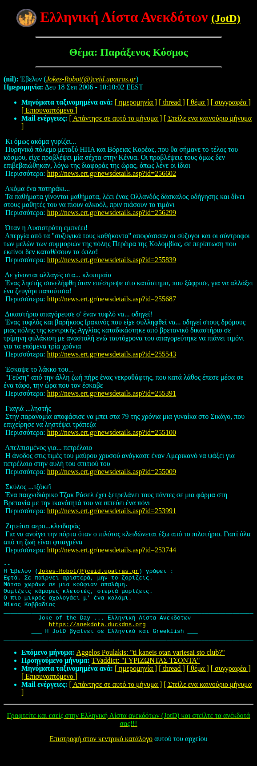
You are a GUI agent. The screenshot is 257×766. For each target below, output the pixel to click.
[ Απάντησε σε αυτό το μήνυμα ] (115, 118)
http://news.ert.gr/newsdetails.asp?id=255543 (111, 354)
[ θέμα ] (198, 102)
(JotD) (225, 18)
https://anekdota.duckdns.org (96, 637)
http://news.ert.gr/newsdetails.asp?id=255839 (111, 259)
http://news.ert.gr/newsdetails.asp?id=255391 (111, 393)
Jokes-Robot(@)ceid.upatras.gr (88, 573)
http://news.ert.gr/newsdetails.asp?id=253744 (111, 550)
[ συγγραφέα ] (231, 102)
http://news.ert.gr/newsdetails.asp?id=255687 (111, 299)
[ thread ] (172, 102)
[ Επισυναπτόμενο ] (49, 110)
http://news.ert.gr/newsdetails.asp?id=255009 (111, 471)
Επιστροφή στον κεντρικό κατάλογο (101, 754)
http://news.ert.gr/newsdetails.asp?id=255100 (111, 432)
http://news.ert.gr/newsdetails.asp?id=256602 (111, 173)
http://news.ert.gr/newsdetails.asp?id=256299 (111, 212)
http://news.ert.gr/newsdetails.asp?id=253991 (111, 511)
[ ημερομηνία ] (136, 102)
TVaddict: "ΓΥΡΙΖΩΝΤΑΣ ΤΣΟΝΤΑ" (146, 676)
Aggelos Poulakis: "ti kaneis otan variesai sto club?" (150, 668)
